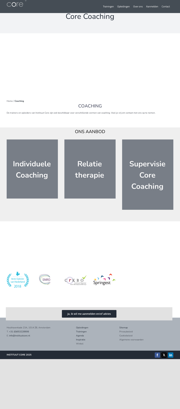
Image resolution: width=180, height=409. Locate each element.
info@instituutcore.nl (19, 335)
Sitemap (123, 327)
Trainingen (81, 331)
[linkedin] (170, 355)
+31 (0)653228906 (19, 331)
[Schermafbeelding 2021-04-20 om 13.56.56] (46, 272)
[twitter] (164, 355)
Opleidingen (82, 327)
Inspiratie (80, 339)
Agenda (80, 335)
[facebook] (157, 355)
